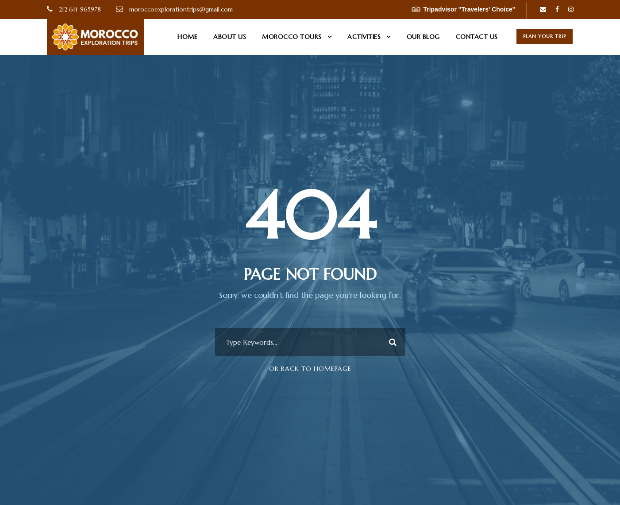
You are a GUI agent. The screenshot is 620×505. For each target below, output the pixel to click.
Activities (364, 37)
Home (187, 37)
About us (229, 37)
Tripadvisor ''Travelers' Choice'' (463, 9)
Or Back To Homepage (310, 369)
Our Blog (423, 37)
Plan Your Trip (544, 36)
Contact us (477, 37)
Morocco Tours (292, 37)
